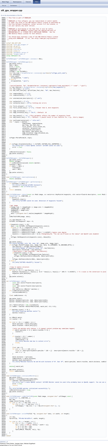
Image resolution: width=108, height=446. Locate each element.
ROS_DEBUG (15, 185)
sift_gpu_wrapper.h (21, 45)
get (45, 73)
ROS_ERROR (15, 146)
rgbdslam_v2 (4, 442)
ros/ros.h (17, 49)
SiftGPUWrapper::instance (27, 59)
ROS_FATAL (15, 201)
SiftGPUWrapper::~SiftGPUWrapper (18, 158)
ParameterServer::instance (31, 73)
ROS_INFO (12, 389)
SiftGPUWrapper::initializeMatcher (22, 376)
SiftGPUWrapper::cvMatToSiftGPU (21, 396)
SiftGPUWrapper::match (17, 281)
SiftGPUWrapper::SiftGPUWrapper (17, 62)
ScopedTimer (13, 196)
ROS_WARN (15, 262)
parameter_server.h (21, 53)
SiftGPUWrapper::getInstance (28, 182)
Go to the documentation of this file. (11, 15)
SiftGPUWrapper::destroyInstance (22, 177)
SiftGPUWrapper (11, 59)
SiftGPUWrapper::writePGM (19, 414)
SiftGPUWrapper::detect (18, 195)
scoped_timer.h (19, 54)
